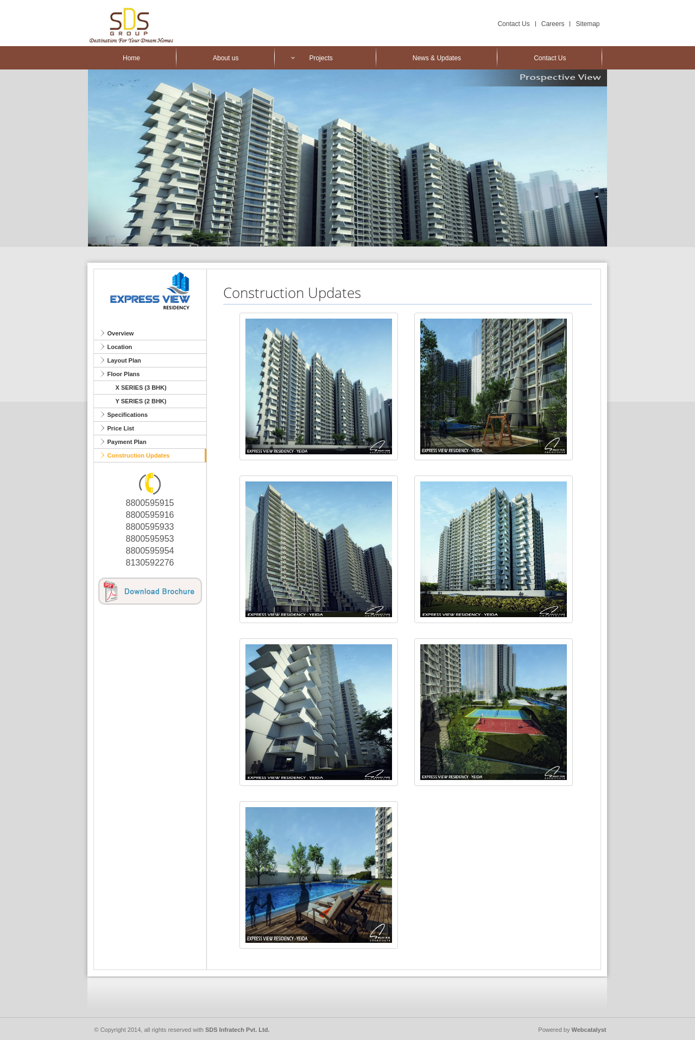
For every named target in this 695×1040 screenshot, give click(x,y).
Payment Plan (127, 442)
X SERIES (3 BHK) (141, 387)
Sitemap (587, 24)
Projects (320, 58)
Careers (553, 24)
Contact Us (513, 24)
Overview (121, 333)
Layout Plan (124, 360)
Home (131, 58)
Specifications (128, 414)
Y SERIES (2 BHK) (141, 401)
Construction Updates (139, 455)
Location (120, 347)
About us (225, 58)
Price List (121, 428)
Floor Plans (124, 374)
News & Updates (437, 58)
